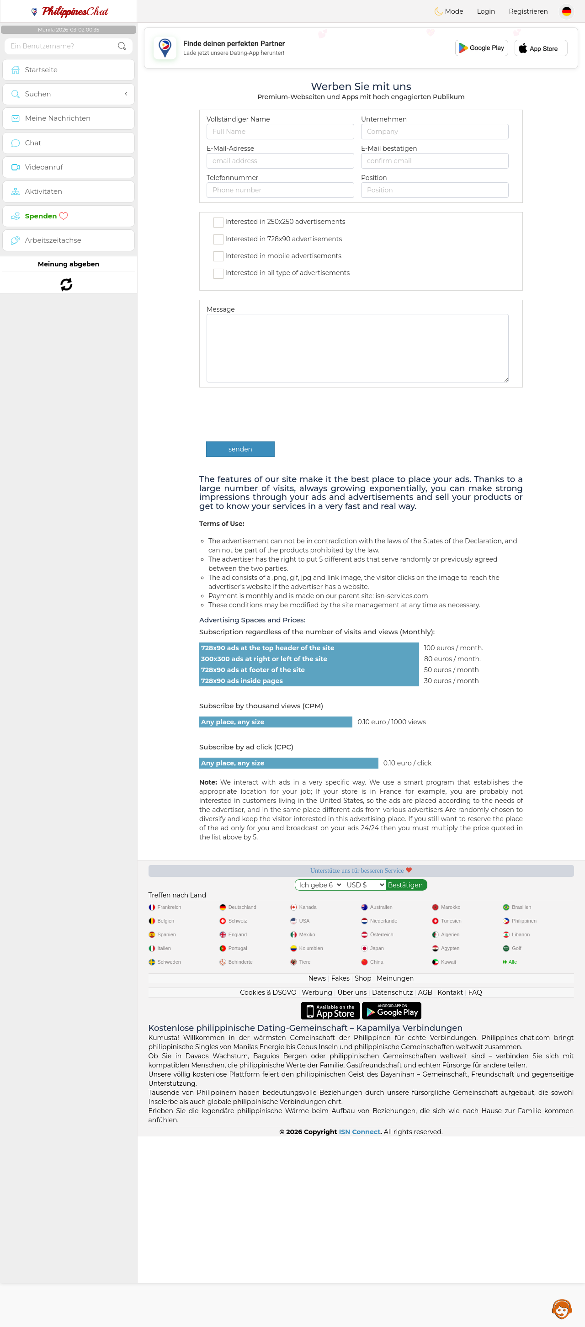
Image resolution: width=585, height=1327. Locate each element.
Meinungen (395, 1169)
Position (374, 178)
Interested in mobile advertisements (277, 256)
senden (240, 449)
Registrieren (528, 11)
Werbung (317, 1183)
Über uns (352, 1183)
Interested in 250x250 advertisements (279, 223)
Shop (363, 1169)
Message (221, 309)
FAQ (475, 1183)
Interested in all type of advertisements (281, 274)
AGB (425, 1183)
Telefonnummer (232, 178)
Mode (448, 11)
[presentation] (275, 414)
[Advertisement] (361, 48)
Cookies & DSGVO (268, 1183)
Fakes (340, 1169)
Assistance (562, 1308)
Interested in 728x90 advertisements (277, 239)
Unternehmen (384, 119)
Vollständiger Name (238, 119)
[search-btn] (122, 46)
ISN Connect (360, 1322)
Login (486, 11)
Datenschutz (392, 1183)
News (317, 1169)
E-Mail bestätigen (389, 148)
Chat (68, 11)
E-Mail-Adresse (230, 148)
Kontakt (450, 1183)
